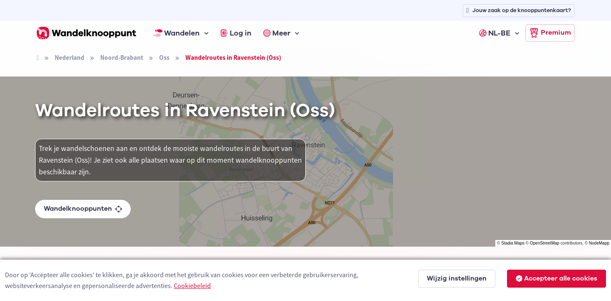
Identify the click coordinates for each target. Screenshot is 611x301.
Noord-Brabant (121, 57)
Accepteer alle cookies (556, 278)
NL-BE (494, 33)
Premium (550, 33)
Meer (277, 33)
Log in (236, 33)
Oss (164, 57)
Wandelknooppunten (83, 208)
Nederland (69, 57)
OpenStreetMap (545, 243)
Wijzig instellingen (457, 278)
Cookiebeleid (192, 285)
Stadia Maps (513, 243)
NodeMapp (599, 243)
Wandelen (176, 33)
